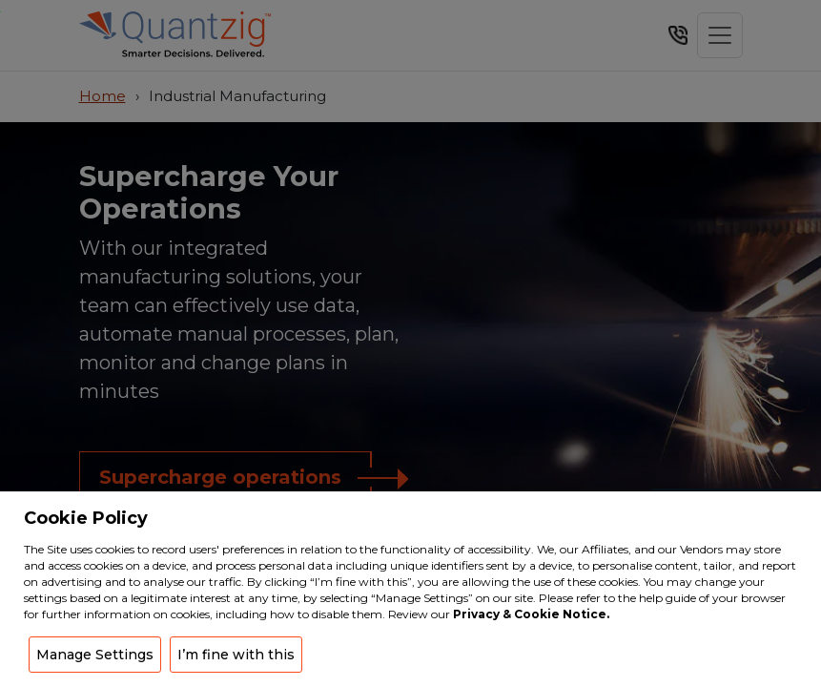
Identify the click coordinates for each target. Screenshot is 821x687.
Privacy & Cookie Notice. (531, 614)
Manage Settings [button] (95, 654)
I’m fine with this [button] (236, 654)
